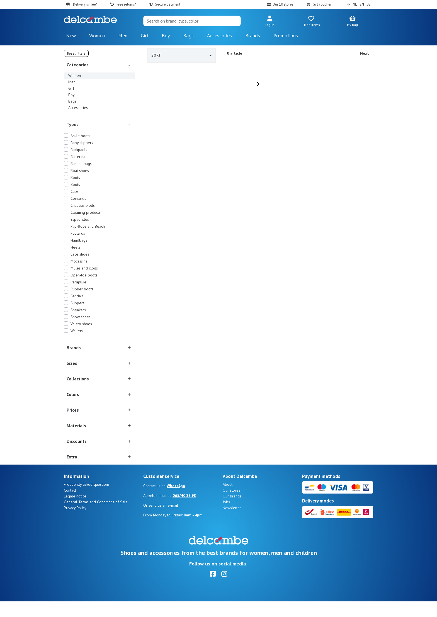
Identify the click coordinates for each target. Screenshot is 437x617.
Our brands (232, 511)
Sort (181, 55)
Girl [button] (144, 35)
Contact (70, 505)
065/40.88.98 (184, 511)
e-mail (172, 520)
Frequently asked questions (87, 499)
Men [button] (122, 35)
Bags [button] (188, 35)
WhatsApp (176, 501)
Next (364, 53)
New (71, 35)
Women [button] (97, 35)
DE (368, 4)
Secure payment (167, 4)
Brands (252, 35)
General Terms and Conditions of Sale (96, 517)
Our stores (231, 505)
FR (348, 4)
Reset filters (76, 53)
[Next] (258, 84)
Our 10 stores (283, 4)
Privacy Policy (75, 523)
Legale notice (75, 511)
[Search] (192, 21)
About (227, 499)
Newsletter (232, 523)
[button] (269, 21)
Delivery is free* (85, 4)
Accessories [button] (219, 35)
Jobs (226, 517)
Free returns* (126, 4)
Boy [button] (166, 35)
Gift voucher (322, 4)
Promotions (285, 35)
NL (355, 4)
